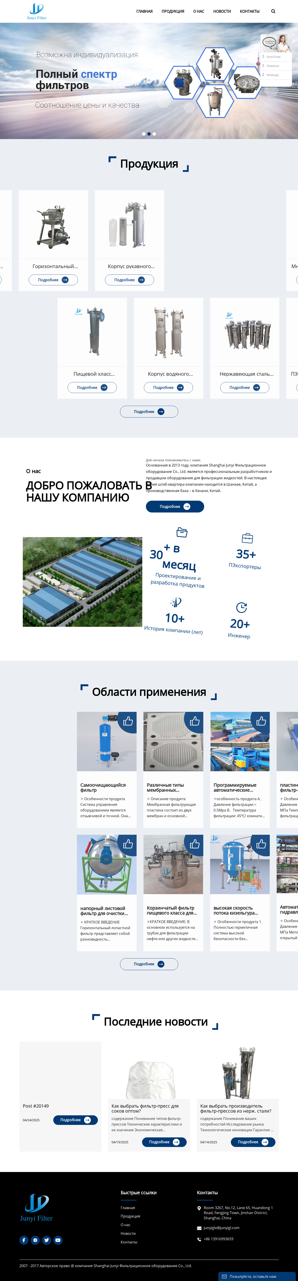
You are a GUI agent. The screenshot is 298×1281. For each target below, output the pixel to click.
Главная (128, 1207)
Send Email (271, 56)
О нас (125, 1224)
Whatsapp (271, 75)
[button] (143, 134)
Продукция (130, 1216)
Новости (128, 1233)
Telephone (271, 65)
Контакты (129, 1242)
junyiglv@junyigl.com (221, 1227)
